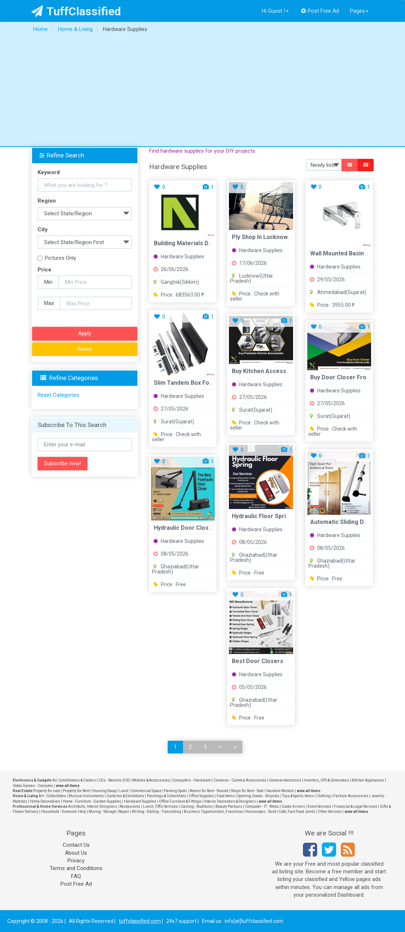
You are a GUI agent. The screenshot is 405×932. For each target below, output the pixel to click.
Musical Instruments (86, 796)
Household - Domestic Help (63, 812)
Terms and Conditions (76, 868)
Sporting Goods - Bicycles (258, 796)
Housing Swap (104, 791)
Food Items (226, 796)
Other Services (330, 812)
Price (44, 269)
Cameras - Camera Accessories (239, 780)
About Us (76, 853)
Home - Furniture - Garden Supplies (92, 801)
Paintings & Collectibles (166, 796)
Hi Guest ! (275, 11)
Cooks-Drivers (293, 806)
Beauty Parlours (228, 806)
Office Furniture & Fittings (180, 801)
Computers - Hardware (191, 780)
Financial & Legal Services (355, 806)
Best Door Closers (257, 661)
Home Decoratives (45, 801)
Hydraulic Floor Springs (264, 516)
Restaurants (130, 806)
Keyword (49, 172)
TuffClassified (76, 11)
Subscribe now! (62, 463)
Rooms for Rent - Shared (209, 791)
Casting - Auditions (196, 806)
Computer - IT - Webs (262, 806)
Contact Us (76, 845)
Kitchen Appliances (368, 780)
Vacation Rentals (280, 791)
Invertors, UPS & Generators (326, 780)
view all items (67, 786)
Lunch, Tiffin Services (160, 806)
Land (123, 791)
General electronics (285, 780)
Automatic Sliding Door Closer (352, 521)
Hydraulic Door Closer (184, 527)
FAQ (76, 876)
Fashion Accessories (351, 796)
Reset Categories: (59, 395)
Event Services (319, 806)
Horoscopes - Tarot (260, 812)
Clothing (323, 796)
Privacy (76, 860)
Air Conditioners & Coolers (74, 780)
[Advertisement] (202, 91)
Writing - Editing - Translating (156, 812)
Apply (84, 333)
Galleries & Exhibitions (125, 796)
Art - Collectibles (52, 796)
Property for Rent (76, 791)
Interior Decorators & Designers (230, 801)
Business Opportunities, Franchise (213, 812)
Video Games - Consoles (33, 786)
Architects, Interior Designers (92, 806)
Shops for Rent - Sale (247, 791)
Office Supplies (201, 796)
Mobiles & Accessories (151, 780)
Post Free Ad (320, 11)
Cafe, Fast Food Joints (297, 812)
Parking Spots (175, 791)
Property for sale (46, 791)
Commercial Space (146, 791)
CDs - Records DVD (114, 780)
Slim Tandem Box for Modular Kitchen (206, 382)
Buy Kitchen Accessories (266, 371)
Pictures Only (57, 258)
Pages (359, 11)
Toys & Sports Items (298, 796)
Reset (84, 349)
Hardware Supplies (178, 256)
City (43, 229)
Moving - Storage (102, 812)
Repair (123, 812)
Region (47, 200)
